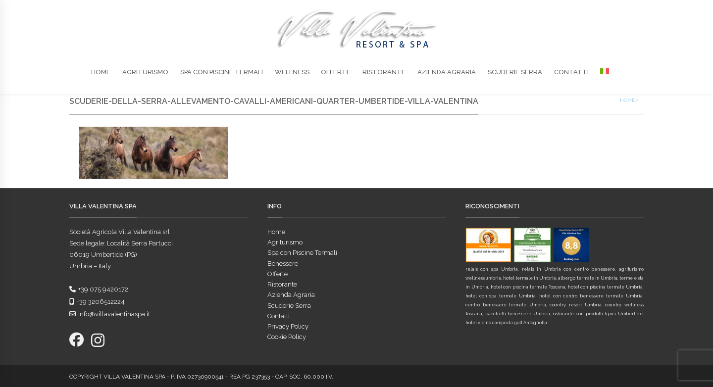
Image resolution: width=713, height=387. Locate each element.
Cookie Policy (286, 336)
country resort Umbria (575, 304)
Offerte (336, 72)
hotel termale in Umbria (529, 278)
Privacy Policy (287, 326)
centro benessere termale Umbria (505, 304)
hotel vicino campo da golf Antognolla (506, 322)
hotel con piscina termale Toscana (528, 287)
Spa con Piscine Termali (221, 72)
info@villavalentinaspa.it (109, 314)
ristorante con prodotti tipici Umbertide (597, 313)
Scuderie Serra (515, 72)
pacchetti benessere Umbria (517, 313)
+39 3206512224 (97, 301)
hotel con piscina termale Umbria (605, 287)
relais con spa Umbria (491, 269)
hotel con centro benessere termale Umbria (591, 295)
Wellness (292, 72)
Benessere (282, 263)
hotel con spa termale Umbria (500, 295)
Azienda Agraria (446, 72)
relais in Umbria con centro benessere (568, 269)
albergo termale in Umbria (587, 278)
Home (100, 72)
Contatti (571, 72)
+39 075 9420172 (98, 289)
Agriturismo (145, 72)
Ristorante (384, 72)
